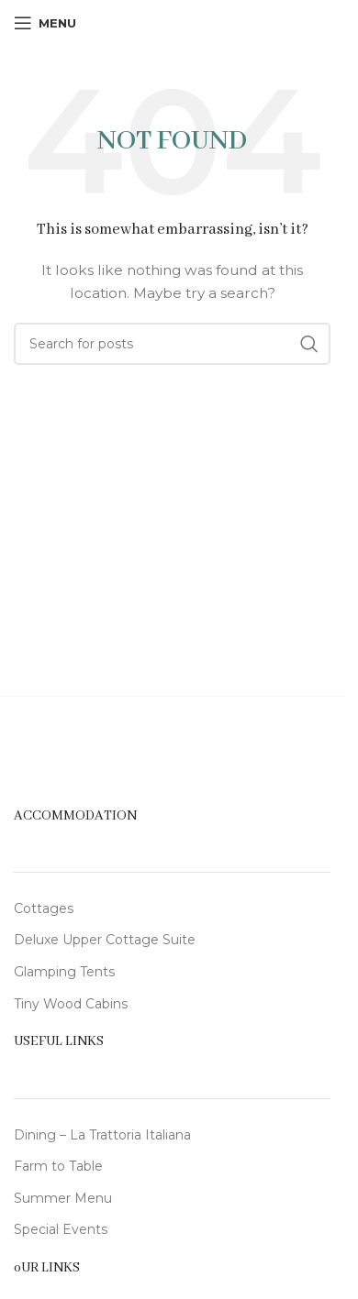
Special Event (57, 1229)
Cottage (40, 908)
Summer (44, 1198)
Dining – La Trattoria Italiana (102, 1135)
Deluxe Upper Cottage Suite (105, 939)
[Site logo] (172, 22)
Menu (93, 1198)
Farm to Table (58, 1166)
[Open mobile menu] (45, 23)
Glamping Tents (64, 971)
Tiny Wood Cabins (71, 1004)
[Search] (172, 344)
